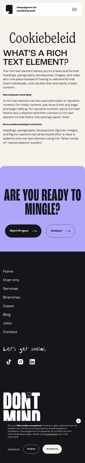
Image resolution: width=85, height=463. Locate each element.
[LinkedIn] (32, 362)
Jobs (7, 323)
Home (8, 271)
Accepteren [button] (52, 449)
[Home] (9, 9)
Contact (10, 332)
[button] (78, 421)
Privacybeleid (50, 434)
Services (10, 289)
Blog (7, 315)
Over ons (11, 280)
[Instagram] (20, 362)
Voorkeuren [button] (14, 449)
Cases (8, 306)
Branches (11, 297)
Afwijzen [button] (31, 449)
